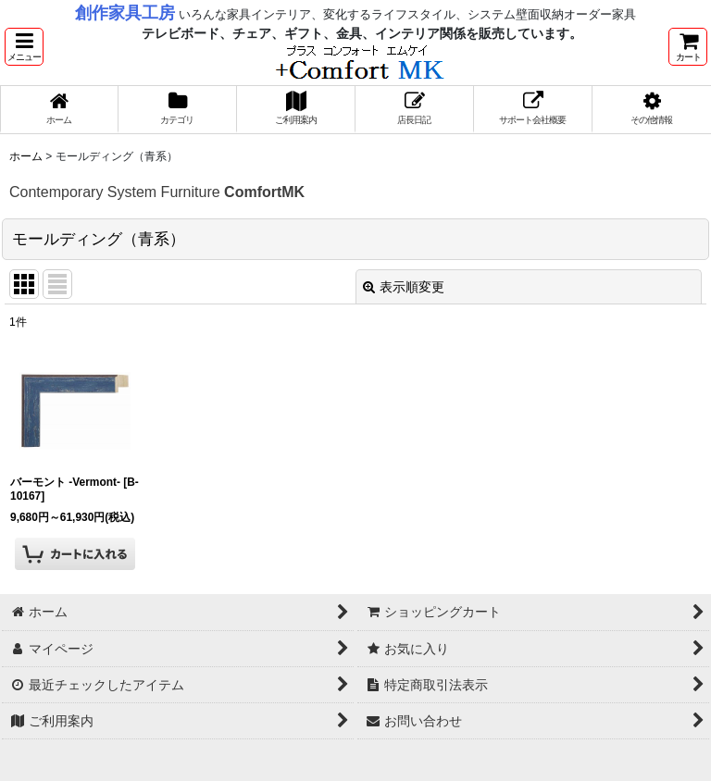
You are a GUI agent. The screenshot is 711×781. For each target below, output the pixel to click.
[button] (24, 47)
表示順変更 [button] (403, 286)
